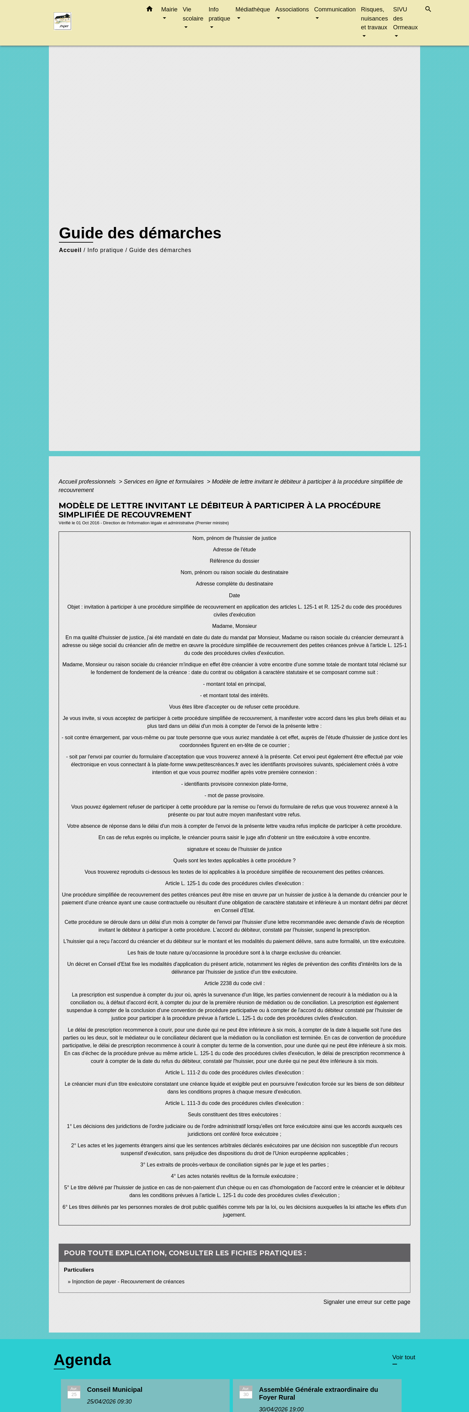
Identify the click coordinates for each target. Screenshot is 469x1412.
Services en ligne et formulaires (164, 481)
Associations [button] (292, 9)
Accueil (70, 250)
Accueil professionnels (88, 481)
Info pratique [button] (219, 14)
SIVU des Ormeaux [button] (405, 18)
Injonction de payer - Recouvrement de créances (128, 1281)
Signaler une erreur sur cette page (366, 1302)
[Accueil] (94, 23)
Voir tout (403, 1357)
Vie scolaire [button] (193, 14)
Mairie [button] (169, 9)
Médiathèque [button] (252, 9)
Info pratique (105, 250)
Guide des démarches (160, 250)
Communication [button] (335, 9)
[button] (149, 10)
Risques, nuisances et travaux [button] (374, 18)
